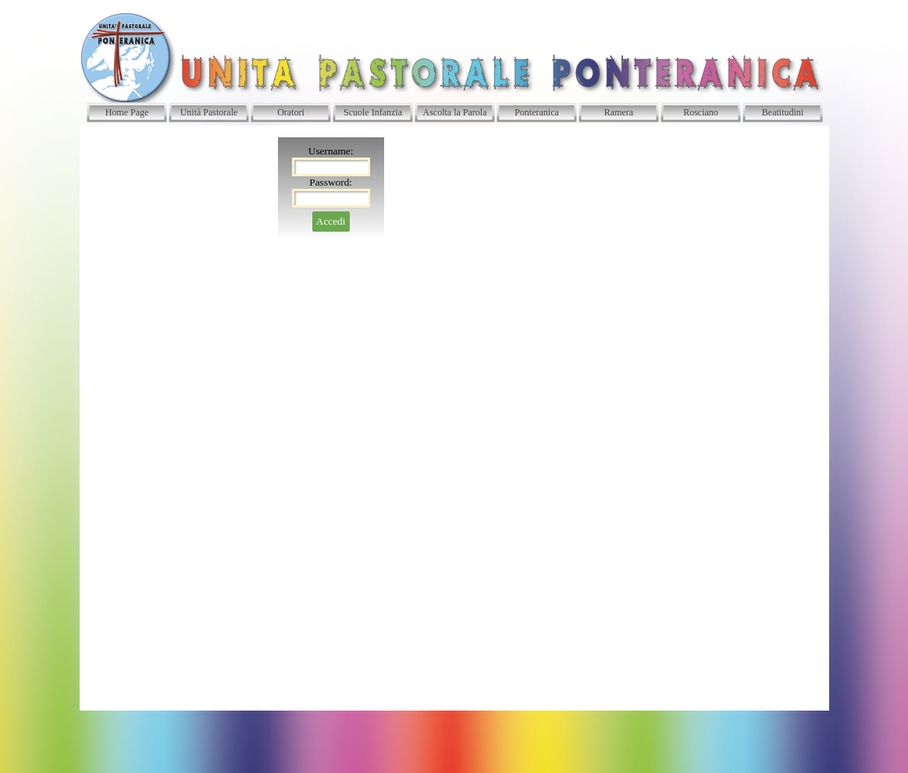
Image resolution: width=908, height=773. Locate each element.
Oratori (290, 112)
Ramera (618, 112)
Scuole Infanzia (373, 112)
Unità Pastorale (209, 112)
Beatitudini (782, 112)
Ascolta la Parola (455, 112)
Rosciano (700, 112)
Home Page (127, 112)
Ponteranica (537, 112)
